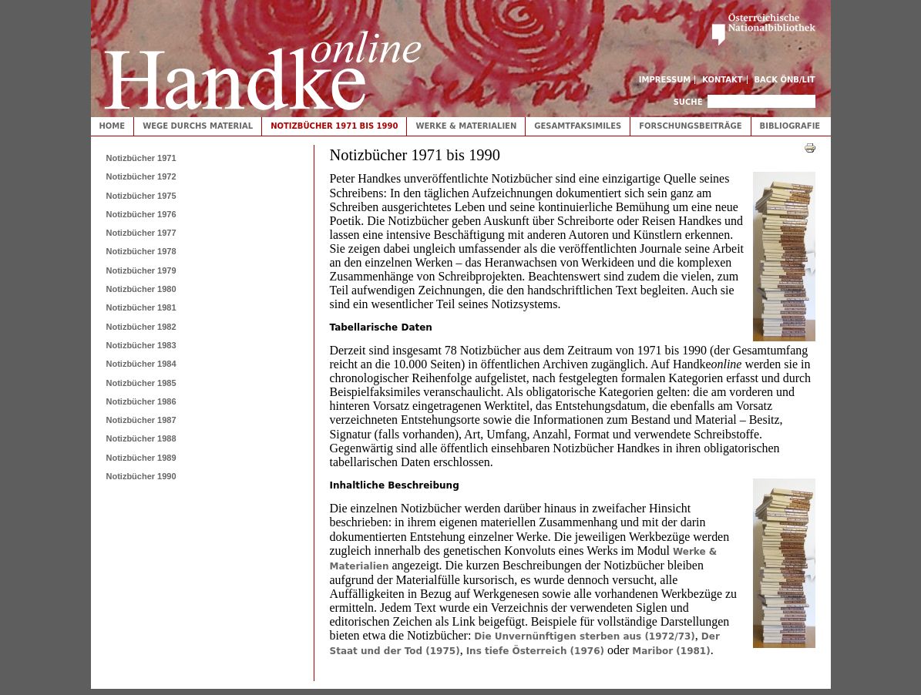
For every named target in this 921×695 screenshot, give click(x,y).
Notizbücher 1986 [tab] (141, 401)
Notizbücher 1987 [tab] (141, 420)
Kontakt (722, 80)
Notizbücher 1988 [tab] (141, 438)
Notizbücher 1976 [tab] (141, 214)
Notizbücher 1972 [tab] (141, 176)
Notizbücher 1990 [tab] (141, 476)
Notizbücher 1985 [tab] (141, 383)
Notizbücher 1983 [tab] (141, 345)
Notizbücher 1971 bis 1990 (334, 126)
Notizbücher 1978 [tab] (141, 251)
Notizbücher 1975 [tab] (141, 195)
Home (112, 126)
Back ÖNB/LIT (785, 80)
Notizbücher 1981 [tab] (141, 307)
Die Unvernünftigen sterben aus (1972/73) (584, 636)
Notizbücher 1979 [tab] (141, 270)
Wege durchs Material (198, 126)
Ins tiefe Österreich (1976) (535, 651)
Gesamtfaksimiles (577, 126)
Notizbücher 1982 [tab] (141, 326)
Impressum (665, 80)
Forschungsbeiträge (690, 126)
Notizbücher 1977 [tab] (141, 232)
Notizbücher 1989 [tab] (141, 457)
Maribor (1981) (671, 651)
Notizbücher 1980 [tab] (141, 289)
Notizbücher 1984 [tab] (141, 363)
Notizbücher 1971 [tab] (141, 158)
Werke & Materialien (465, 126)
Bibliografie (790, 126)
